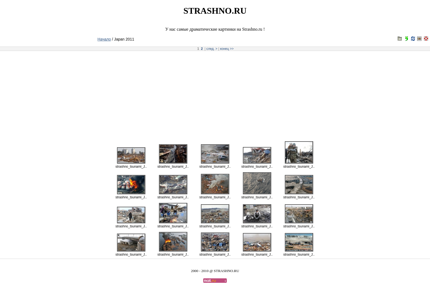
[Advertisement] (215, 94)
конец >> (227, 49)
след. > (211, 49)
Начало (104, 39)
